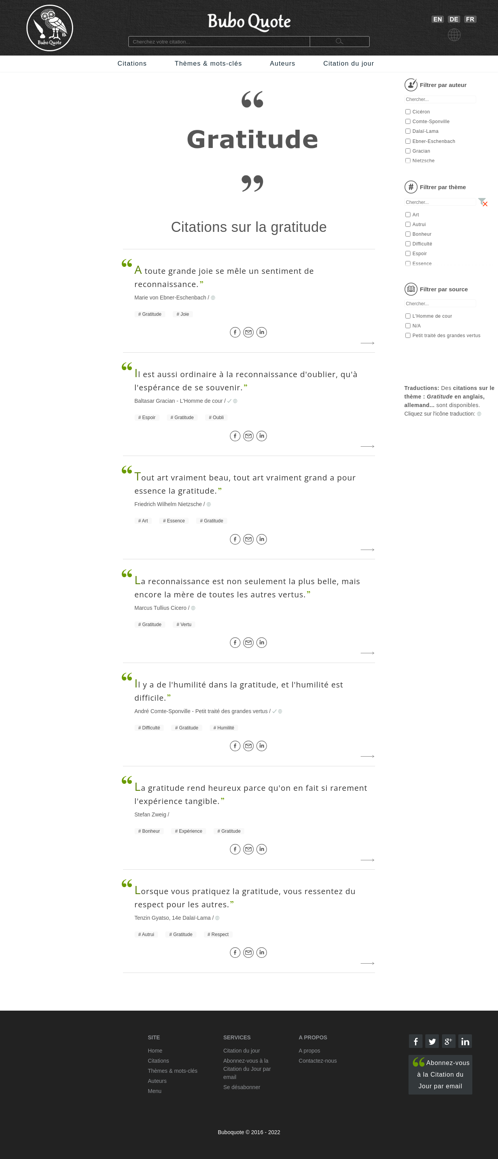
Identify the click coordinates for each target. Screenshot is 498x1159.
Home (155, 1051)
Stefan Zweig (151, 814)
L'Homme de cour (201, 401)
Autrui (148, 934)
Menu (154, 1091)
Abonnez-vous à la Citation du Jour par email (441, 1073)
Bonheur (151, 831)
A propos (309, 1051)
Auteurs (283, 63)
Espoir (149, 417)
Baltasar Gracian (155, 401)
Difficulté (151, 728)
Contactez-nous (318, 1061)
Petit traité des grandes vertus (231, 711)
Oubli (218, 417)
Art (145, 521)
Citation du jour (348, 63)
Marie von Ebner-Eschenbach (170, 297)
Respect (220, 934)
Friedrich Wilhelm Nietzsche (168, 504)
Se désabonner (241, 1087)
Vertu (186, 624)
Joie (185, 314)
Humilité (225, 728)
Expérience (190, 831)
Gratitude (151, 314)
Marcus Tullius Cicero (161, 608)
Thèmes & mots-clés (208, 63)
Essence (176, 521)
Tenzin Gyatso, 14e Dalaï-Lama (173, 918)
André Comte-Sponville (163, 711)
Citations (132, 63)
